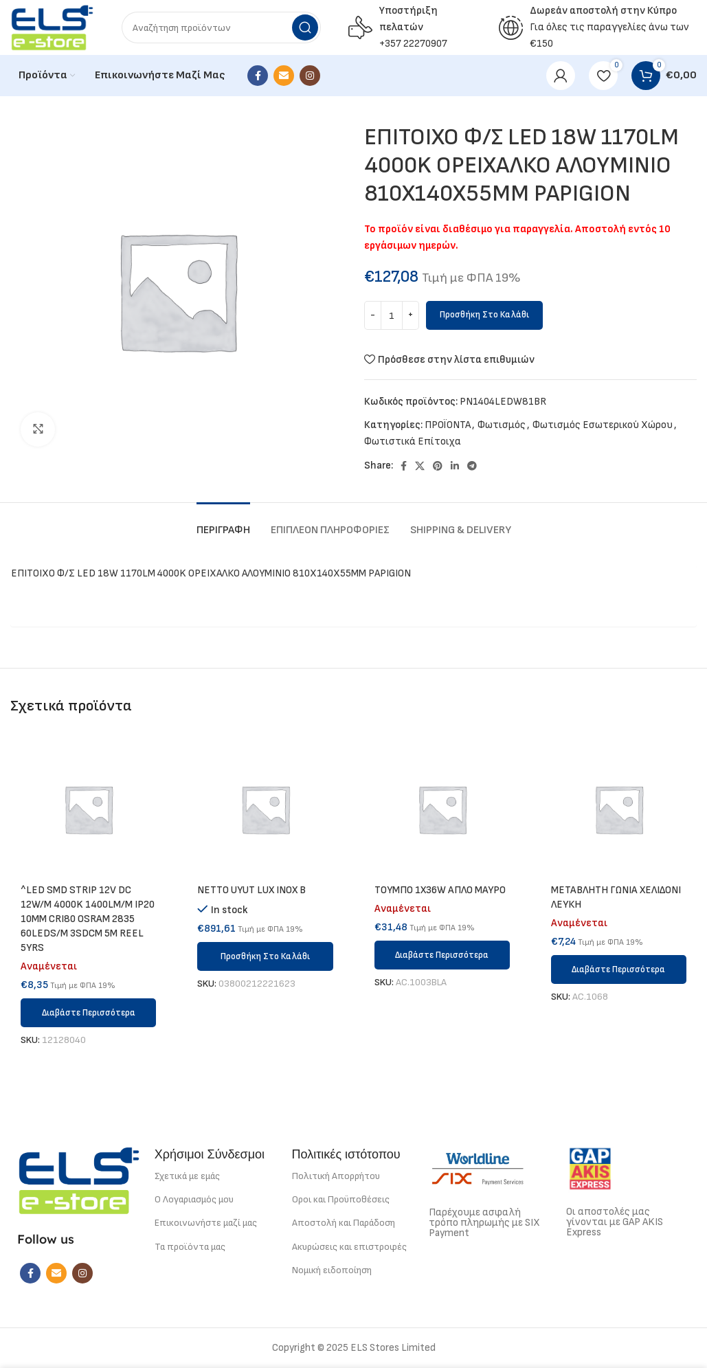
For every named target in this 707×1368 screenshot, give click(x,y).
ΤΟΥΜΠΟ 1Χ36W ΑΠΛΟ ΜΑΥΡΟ (440, 890)
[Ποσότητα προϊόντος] (391, 315)
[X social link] (420, 466)
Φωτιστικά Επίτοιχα (412, 441)
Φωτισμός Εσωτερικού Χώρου (602, 424)
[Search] (221, 27)
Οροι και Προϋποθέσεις (341, 1199)
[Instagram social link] (310, 75)
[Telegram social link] (472, 466)
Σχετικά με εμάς (187, 1176)
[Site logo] (52, 27)
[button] (265, 956)
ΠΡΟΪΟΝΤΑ (448, 424)
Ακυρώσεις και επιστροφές (349, 1247)
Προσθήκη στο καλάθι (484, 314)
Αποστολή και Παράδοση (343, 1223)
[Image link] (79, 1180)
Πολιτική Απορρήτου (336, 1176)
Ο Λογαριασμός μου (194, 1199)
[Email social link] (283, 75)
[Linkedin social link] (455, 466)
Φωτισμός (502, 424)
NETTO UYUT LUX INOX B (251, 890)
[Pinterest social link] (438, 466)
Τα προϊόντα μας (190, 1247)
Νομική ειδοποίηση (332, 1270)
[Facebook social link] (257, 75)
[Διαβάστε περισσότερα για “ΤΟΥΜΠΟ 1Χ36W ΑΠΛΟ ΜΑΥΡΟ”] (442, 955)
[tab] (223, 523)
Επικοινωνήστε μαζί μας (206, 1223)
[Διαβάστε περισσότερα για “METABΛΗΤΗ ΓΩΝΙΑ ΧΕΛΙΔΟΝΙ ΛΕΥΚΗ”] (618, 969)
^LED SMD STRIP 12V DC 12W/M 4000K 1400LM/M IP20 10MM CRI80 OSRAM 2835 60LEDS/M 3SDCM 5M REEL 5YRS (88, 919)
